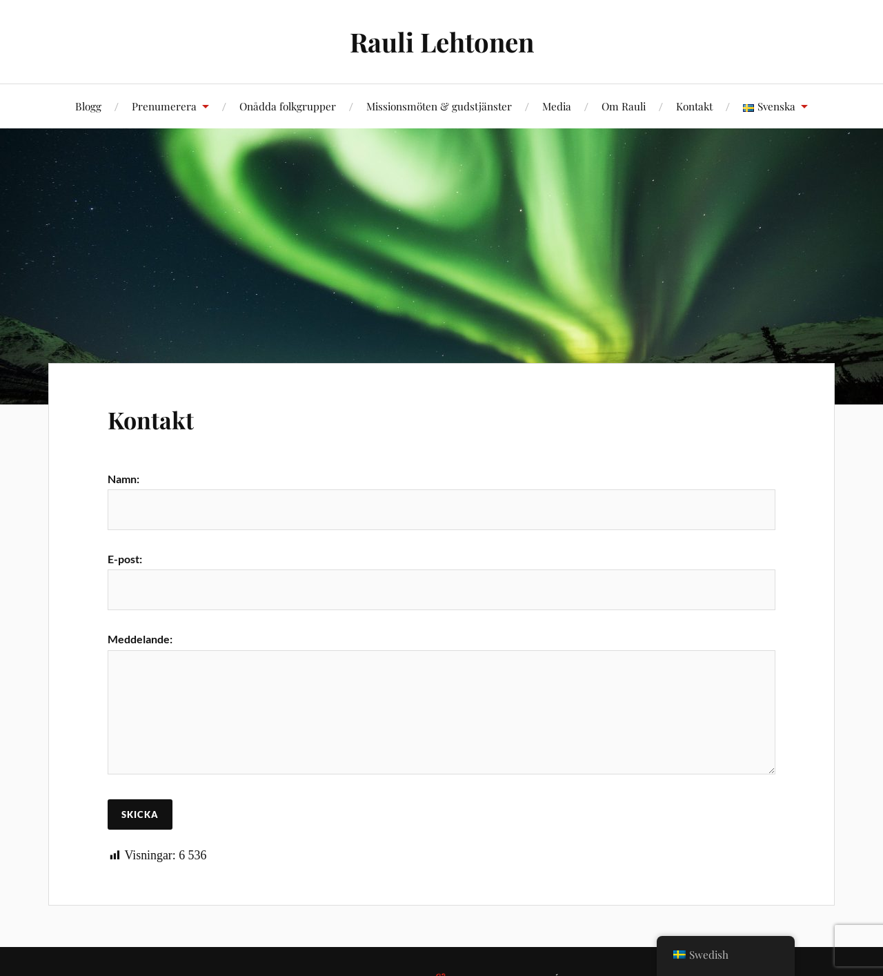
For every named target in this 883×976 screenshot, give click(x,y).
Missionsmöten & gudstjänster (439, 106)
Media (556, 106)
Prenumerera (164, 106)
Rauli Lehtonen (442, 41)
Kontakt (694, 106)
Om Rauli (624, 106)
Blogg (88, 106)
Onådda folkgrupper (287, 106)
